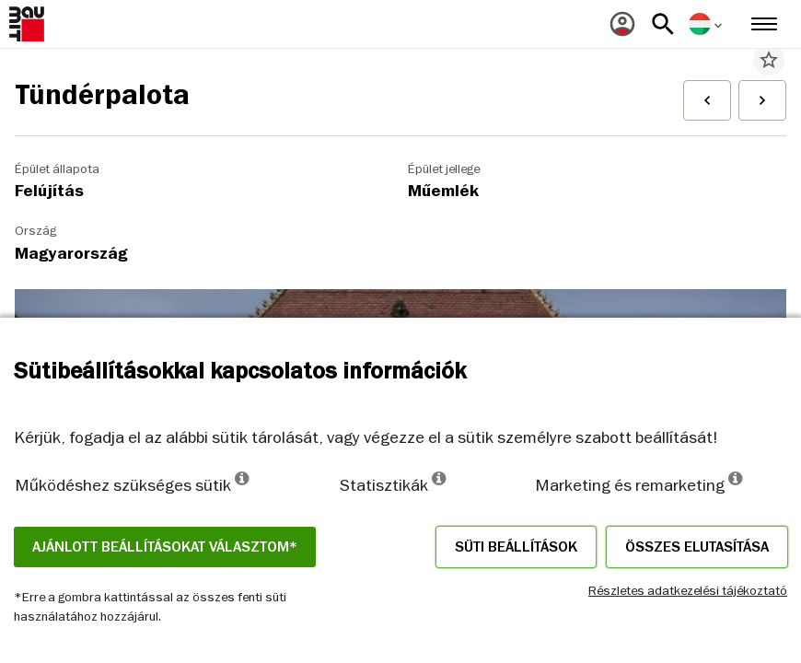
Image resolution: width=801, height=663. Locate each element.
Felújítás (49, 191)
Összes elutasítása (697, 547)
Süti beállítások (516, 547)
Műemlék (443, 191)
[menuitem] (622, 24)
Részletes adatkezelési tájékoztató (687, 590)
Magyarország (71, 253)
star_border (769, 60)
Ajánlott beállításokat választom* (164, 547)
